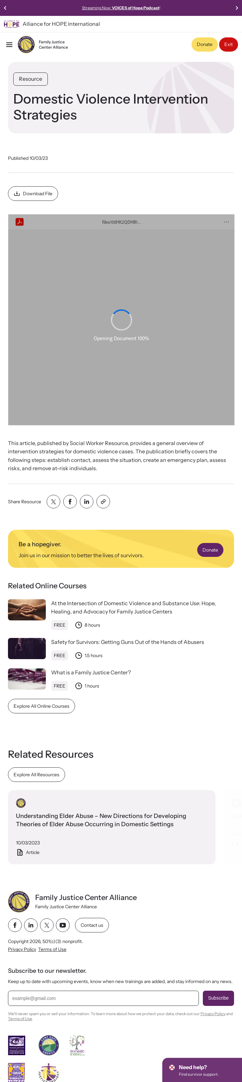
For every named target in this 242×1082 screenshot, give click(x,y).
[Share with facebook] (70, 502)
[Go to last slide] (5, 8)
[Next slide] (237, 8)
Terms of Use (52, 950)
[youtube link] (63, 925)
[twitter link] (47, 925)
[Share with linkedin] (87, 502)
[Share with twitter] (53, 502)
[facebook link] (15, 925)
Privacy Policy (22, 950)
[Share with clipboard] (103, 502)
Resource (30, 78)
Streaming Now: (157, 7)
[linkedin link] (31, 925)
